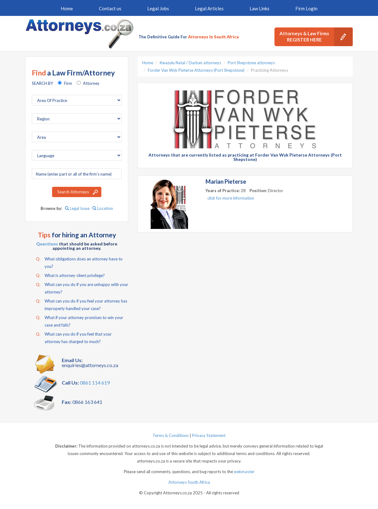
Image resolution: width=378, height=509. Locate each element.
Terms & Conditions (171, 435)
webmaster (244, 471)
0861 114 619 (95, 382)
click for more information (230, 198)
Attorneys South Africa (189, 482)
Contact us (110, 8)
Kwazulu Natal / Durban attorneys (190, 62)
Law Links (259, 8)
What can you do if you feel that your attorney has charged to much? (74, 337)
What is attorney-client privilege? (70, 275)
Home (67, 8)
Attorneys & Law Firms (316, 36)
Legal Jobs (158, 8)
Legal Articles (209, 8)
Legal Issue (77, 208)
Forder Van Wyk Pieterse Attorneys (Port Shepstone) (196, 70)
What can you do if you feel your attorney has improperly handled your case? (81, 304)
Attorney (91, 83)
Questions (47, 243)
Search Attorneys (73, 191)
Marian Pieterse (226, 181)
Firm (68, 83)
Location (102, 208)
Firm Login (306, 8)
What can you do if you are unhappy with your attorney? (82, 287)
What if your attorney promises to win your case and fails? (79, 320)
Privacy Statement (208, 435)
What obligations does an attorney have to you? (79, 262)
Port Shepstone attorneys (251, 62)
